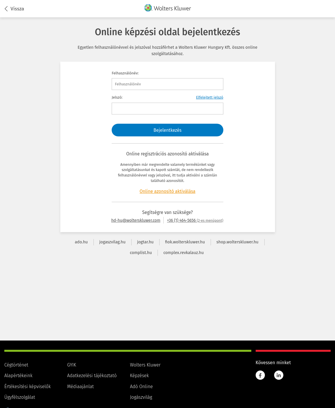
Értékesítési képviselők (27, 386)
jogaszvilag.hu (112, 242)
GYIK (71, 365)
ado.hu (81, 242)
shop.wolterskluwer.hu (237, 242)
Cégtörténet (16, 365)
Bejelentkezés (167, 130)
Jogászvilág (141, 397)
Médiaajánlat (80, 386)
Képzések (139, 375)
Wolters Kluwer (145, 365)
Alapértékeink (18, 375)
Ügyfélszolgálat (19, 397)
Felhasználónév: (125, 73)
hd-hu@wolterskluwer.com (135, 220)
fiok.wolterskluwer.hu (185, 242)
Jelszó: (117, 97)
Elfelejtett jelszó (209, 97)
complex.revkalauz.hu (183, 252)
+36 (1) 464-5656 (195, 220)
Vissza (14, 9)
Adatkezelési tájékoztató (92, 375)
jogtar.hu (145, 242)
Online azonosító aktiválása (168, 191)
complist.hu (141, 252)
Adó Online (141, 386)
